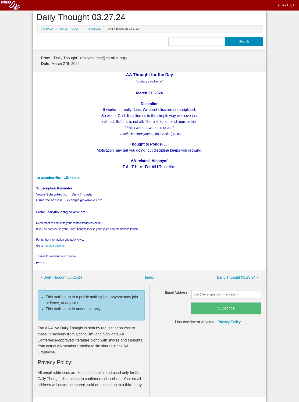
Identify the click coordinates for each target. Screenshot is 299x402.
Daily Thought (70, 28)
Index (149, 277)
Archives (94, 28)
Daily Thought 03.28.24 (237, 277)
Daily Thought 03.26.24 (62, 277)
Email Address (176, 292)
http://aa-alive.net (54, 245)
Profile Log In (286, 5)
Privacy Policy (229, 322)
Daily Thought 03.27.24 (123, 28)
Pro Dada (46, 28)
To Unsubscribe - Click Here (58, 178)
